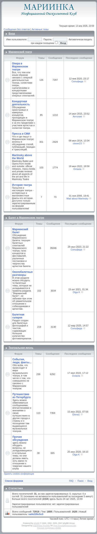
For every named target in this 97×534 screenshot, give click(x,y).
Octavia (77, 169)
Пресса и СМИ (21, 133)
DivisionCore (70, 526)
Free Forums (58, 526)
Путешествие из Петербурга (21, 396)
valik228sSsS (35, 514)
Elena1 (76, 414)
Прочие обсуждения (20, 438)
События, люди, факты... (21, 361)
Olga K (76, 292)
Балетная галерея (18, 316)
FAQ (71, 481)
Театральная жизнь (21, 347)
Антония (77, 116)
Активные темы (40, 29)
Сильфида (77, 81)
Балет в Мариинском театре (26, 217)
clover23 (77, 143)
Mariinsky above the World (22, 157)
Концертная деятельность (21, 103)
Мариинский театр (20, 51)
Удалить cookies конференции (19, 474)
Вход (12, 33)
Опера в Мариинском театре (20, 66)
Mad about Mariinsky (77, 198)
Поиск (81, 481)
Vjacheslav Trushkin (41, 526)
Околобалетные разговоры (22, 273)
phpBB (36, 523)
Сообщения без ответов (17, 29)
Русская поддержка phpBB (49, 528)
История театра (22, 184)
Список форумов (14, 481)
